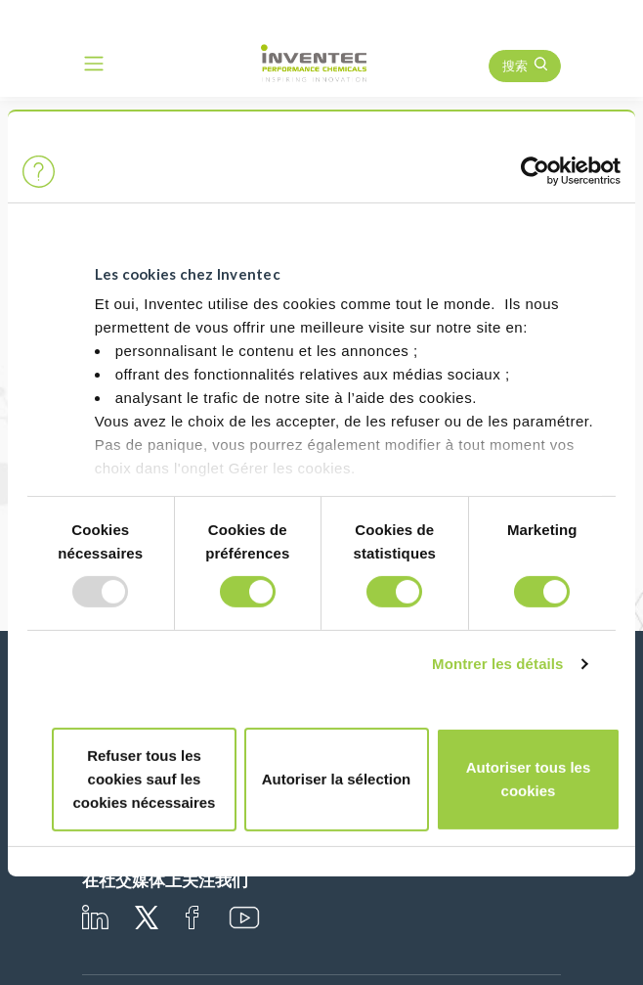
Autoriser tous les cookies (528, 779)
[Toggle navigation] (94, 63)
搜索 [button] (515, 65)
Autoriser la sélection (336, 779)
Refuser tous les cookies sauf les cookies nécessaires (144, 779)
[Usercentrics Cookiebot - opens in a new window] (535, 171)
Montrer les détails (497, 663)
